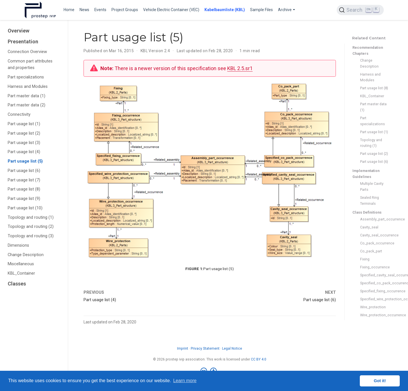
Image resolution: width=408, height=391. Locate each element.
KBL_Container (21, 273)
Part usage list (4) (24, 151)
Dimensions (18, 245)
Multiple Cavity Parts (371, 186)
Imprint (182, 349)
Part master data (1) (26, 96)
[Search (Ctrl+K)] (360, 10)
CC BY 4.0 (258, 359)
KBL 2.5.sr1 (240, 68)
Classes (17, 284)
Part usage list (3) (24, 142)
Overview (18, 31)
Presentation (23, 41)
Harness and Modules (28, 86)
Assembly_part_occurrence (374, 219)
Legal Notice (232, 349)
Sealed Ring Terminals (369, 200)
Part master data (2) (26, 105)
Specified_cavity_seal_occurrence (374, 275)
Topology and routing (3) (31, 236)
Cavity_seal (369, 227)
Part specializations (26, 77)
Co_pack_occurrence (374, 243)
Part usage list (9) (24, 198)
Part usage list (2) (24, 133)
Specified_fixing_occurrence (374, 291)
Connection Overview (27, 51)
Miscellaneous (21, 264)
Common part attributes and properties (30, 64)
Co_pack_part (371, 251)
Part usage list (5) (25, 161)
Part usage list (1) (24, 123)
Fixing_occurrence (374, 267)
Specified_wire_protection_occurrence (374, 299)
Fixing (365, 259)
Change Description (26, 254)
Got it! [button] (380, 380)
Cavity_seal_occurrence (374, 235)
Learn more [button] (184, 380)
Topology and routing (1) (31, 217)
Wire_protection (373, 307)
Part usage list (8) (24, 189)
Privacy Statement (205, 349)
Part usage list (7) (24, 180)
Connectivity (19, 114)
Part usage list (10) (25, 208)
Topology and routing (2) (31, 226)
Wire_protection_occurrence (374, 315)
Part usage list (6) (24, 170)
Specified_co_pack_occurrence (374, 283)
